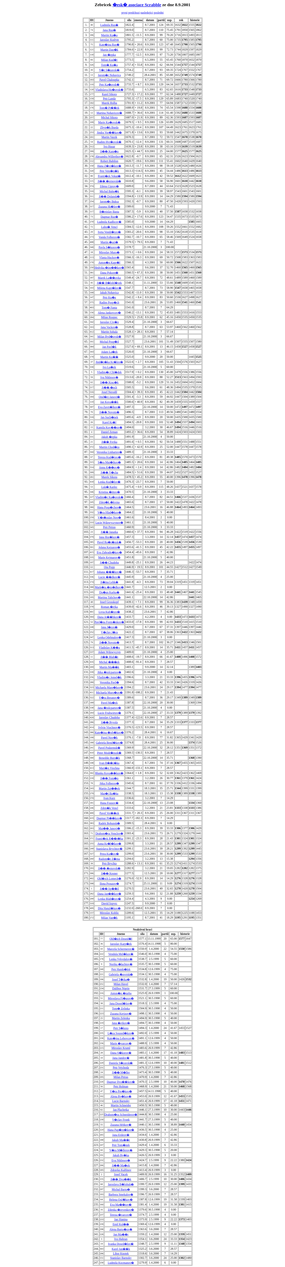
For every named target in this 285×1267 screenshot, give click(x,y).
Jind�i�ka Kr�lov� (109, 362)
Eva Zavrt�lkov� (109, 407)
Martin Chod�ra (109, 447)
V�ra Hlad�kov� (109, 512)
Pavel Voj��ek (109, 813)
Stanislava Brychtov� (109, 848)
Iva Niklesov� (109, 377)
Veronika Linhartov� (109, 452)
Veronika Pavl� (109, 682)
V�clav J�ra (109, 632)
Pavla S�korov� (109, 247)
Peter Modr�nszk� (109, 752)
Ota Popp (109, 567)
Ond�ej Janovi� (109, 396)
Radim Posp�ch (109, 302)
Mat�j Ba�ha (109, 793)
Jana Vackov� (109, 327)
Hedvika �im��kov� (109, 267)
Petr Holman (120, 1086)
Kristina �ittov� (109, 492)
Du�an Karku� (109, 592)
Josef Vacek (121, 1174)
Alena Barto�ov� (120, 1229)
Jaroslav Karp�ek (121, 943)
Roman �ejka (109, 606)
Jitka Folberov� (109, 783)
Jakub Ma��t (121, 1140)
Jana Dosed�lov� (120, 1003)
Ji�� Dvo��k (121, 1179)
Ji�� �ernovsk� (109, 181)
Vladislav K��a (109, 647)
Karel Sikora (109, 94)
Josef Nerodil (109, 392)
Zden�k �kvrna (109, 502)
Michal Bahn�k (109, 191)
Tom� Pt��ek (109, 107)
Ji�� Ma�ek (121, 1165)
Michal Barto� (121, 1189)
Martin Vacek (109, 137)
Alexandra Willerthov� (109, 156)
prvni (124, 12)
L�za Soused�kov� (121, 1033)
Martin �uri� (109, 242)
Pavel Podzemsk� (109, 747)
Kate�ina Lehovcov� (121, 1038)
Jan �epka (109, 54)
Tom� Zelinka (121, 1008)
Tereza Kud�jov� (109, 457)
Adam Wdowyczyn (109, 652)
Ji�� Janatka (109, 532)
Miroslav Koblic (109, 912)
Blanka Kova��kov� (109, 773)
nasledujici (147, 12)
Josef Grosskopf (109, 601)
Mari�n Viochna (109, 768)
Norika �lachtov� (121, 964)
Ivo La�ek (109, 367)
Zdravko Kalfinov (120, 1169)
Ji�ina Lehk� (109, 582)
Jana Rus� (109, 30)
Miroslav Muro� (109, 252)
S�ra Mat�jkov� (109, 462)
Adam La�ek (109, 351)
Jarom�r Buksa (109, 201)
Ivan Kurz (109, 798)
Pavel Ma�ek (109, 702)
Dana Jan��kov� (109, 893)
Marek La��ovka (109, 277)
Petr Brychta (109, 863)
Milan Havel (121, 984)
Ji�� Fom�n (109, 778)
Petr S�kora (120, 1028)
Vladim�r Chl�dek (109, 372)
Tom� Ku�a (109, 64)
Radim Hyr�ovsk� (109, 141)
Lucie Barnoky (121, 1100)
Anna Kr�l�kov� (109, 843)
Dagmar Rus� (109, 216)
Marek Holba (109, 102)
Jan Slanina (120, 1219)
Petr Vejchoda (121, 1067)
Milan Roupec (109, 317)
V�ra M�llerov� (121, 1150)
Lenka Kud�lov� (109, 481)
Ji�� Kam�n (109, 151)
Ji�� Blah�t (109, 656)
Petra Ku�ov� (109, 853)
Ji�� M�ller (121, 1072)
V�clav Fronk (121, 1119)
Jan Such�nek (109, 417)
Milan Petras (120, 1077)
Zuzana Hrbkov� (120, 1124)
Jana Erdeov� (121, 1134)
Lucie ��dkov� (109, 577)
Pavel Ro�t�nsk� (109, 542)
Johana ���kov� (109, 571)
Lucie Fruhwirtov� (109, 712)
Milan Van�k (109, 917)
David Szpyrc (109, 903)
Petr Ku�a (109, 297)
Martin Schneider (121, 1105)
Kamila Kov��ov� (109, 427)
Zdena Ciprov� (109, 186)
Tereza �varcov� (121, 1214)
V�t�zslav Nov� (109, 517)
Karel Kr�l (109, 422)
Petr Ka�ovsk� (109, 84)
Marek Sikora (109, 477)
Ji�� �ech (109, 387)
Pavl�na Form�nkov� (109, 622)
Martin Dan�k (109, 49)
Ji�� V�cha (109, 472)
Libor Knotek (121, 1253)
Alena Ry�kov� (120, 1096)
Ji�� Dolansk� (109, 196)
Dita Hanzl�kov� (109, 908)
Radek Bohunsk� (109, 823)
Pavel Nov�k (109, 737)
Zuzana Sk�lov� (109, 206)
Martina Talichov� (109, 597)
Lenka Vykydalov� (121, 959)
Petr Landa (109, 98)
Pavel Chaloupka (109, 79)
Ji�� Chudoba (109, 562)
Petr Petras (109, 527)
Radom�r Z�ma (109, 858)
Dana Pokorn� (109, 272)
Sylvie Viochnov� (109, 727)
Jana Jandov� (120, 1057)
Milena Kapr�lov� (109, 287)
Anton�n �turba (121, 993)
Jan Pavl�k (109, 346)
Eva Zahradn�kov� (109, 552)
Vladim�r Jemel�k (109, 677)
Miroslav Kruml (120, 1047)
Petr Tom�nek (121, 1145)
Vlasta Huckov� (109, 257)
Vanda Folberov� (109, 237)
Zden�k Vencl (109, 808)
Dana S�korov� (120, 1052)
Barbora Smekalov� (121, 1194)
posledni (159, 12)
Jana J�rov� (109, 627)
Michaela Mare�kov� (109, 687)
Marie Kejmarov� (109, 557)
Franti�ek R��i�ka (109, 838)
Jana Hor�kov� (109, 537)
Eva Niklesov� (121, 1160)
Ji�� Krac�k (109, 382)
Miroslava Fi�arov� (121, 998)
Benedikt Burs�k (109, 757)
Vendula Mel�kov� (120, 954)
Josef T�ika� (121, 979)
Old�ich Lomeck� (109, 878)
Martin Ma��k (109, 667)
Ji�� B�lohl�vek (109, 282)
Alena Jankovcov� (109, 312)
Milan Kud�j (109, 59)
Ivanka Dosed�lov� (121, 1243)
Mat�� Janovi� (109, 828)
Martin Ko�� (109, 356)
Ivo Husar (109, 146)
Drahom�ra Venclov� (109, 833)
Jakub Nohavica (109, 292)
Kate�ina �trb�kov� (109, 732)
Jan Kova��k (109, 402)
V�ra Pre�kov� (121, 1091)
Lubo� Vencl (109, 226)
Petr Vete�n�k (109, 171)
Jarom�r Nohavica (109, 75)
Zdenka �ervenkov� (121, 1209)
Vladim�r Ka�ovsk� (109, 497)
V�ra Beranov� (109, 697)
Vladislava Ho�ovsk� (109, 89)
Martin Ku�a (109, 35)
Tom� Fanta (109, 307)
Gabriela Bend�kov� (109, 742)
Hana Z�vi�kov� (109, 165)
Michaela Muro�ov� (109, 692)
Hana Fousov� (109, 802)
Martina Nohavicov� (109, 112)
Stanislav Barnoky (121, 1257)
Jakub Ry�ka (121, 1155)
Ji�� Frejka (109, 441)
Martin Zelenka (121, 1018)
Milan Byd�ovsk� (109, 336)
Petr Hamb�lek (120, 969)
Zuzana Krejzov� (121, 1013)
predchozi (134, 12)
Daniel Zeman (109, 431)
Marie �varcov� (121, 1043)
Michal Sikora (109, 117)
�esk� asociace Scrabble (137, 4)
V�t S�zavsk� (109, 70)
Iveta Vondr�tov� (109, 232)
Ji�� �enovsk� (109, 868)
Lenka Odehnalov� (109, 637)
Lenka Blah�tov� (109, 898)
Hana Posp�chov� (109, 507)
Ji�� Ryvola (109, 722)
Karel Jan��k (121, 1248)
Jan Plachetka (121, 1109)
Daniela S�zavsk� (121, 1063)
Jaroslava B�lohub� (121, 1184)
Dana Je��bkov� (109, 617)
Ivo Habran (120, 1238)
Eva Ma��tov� (121, 1204)
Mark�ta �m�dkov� (109, 587)
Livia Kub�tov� (109, 611)
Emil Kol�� (121, 1224)
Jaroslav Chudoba (109, 717)
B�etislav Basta (109, 211)
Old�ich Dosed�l (121, 938)
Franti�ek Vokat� (109, 176)
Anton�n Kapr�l (109, 262)
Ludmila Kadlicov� (109, 221)
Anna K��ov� (109, 467)
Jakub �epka (109, 436)
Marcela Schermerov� (121, 948)
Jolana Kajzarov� (109, 547)
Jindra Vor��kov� (109, 132)
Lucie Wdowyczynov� (109, 522)
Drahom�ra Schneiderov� (121, 1114)
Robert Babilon (109, 161)
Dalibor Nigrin (121, 988)
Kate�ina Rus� (109, 44)
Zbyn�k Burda (109, 127)
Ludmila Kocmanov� (121, 1262)
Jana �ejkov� (121, 1023)
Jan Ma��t (120, 1234)
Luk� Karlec (109, 486)
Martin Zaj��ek (109, 788)
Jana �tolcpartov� (109, 707)
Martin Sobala (109, 331)
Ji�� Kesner (109, 873)
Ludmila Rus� (109, 25)
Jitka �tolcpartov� (109, 672)
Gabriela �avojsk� (121, 974)
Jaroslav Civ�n (109, 322)
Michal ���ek (109, 662)
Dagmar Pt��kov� (109, 818)
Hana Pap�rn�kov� (120, 1129)
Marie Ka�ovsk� (109, 122)
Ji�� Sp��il (109, 888)
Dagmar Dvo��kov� (121, 1081)
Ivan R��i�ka (109, 763)
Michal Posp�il (109, 341)
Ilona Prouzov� (109, 883)
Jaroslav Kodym (109, 39)
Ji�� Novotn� (109, 412)
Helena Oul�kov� (121, 1199)
